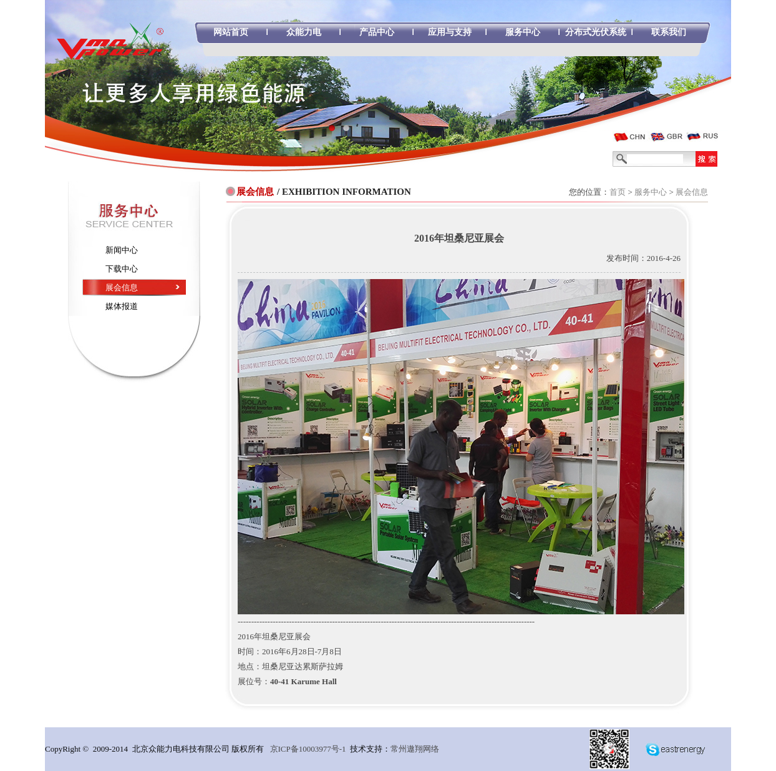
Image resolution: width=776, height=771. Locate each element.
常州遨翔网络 (414, 749)
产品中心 (376, 32)
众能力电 (303, 32)
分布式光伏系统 (595, 32)
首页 (617, 192)
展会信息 (692, 192)
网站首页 (230, 32)
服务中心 (522, 32)
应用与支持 (450, 32)
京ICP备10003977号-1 (308, 749)
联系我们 (668, 32)
